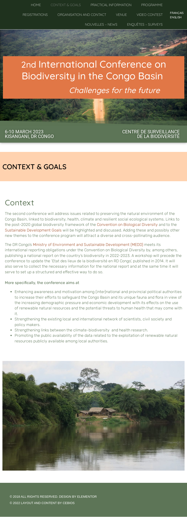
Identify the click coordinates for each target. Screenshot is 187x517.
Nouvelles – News (101, 24)
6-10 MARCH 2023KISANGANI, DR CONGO (29, 134)
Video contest (150, 14)
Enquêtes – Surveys (145, 24)
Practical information (111, 5)
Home (36, 5)
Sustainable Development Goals (33, 230)
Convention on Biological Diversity (127, 224)
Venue (121, 14)
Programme (152, 5)
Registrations (35, 14)
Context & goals (66, 5)
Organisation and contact (81, 14)
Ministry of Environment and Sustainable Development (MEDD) (88, 244)
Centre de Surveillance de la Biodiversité (151, 134)
